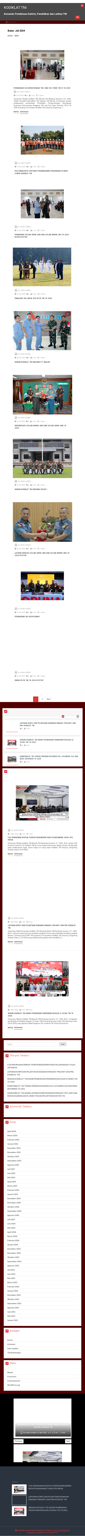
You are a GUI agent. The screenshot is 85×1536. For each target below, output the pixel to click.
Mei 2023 (11, 1278)
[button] (77, 17)
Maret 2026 (12, 1135)
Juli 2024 (11, 1219)
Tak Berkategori (14, 1352)
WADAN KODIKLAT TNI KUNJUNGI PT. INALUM (32, 362)
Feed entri (11, 1376)
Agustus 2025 (13, 1165)
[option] (42, 1418)
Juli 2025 (11, 1169)
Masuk (10, 1372)
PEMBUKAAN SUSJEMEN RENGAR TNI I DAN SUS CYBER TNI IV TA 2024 (42, 88)
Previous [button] (19, 1441)
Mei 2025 (11, 1177)
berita (16, 111)
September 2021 (14, 1303)
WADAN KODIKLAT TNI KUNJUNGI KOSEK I (31, 489)
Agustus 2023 (13, 1265)
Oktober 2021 (13, 1299)
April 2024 (11, 1232)
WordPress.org (13, 1385)
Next (48, 699)
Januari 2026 (12, 1144)
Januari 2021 (12, 1320)
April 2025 (11, 1181)
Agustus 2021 (13, 1307)
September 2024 (14, 1211)
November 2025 (14, 1152)
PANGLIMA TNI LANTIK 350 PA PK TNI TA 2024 (33, 298)
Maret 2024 (12, 1236)
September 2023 (14, 1261)
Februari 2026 (13, 1139)
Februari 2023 (13, 1286)
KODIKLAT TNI (15, 7)
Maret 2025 (12, 1186)
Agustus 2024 (13, 1215)
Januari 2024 (12, 1244)
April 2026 (11, 1131)
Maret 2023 (12, 1282)
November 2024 (14, 1202)
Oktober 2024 (13, 1207)
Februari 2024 (13, 1240)
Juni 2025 (11, 1173)
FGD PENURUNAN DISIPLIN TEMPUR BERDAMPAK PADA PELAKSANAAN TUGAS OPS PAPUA (43, 1425)
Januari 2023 (12, 1291)
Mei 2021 (11, 1316)
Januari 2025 (12, 1194)
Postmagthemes (51, 1532)
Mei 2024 (11, 1228)
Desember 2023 (14, 1249)
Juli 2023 (11, 1270)
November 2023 (14, 1253)
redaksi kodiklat (24, 92)
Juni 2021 (11, 1312)
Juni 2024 (11, 1223)
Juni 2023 (11, 1274)
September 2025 (14, 1160)
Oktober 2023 (13, 1257)
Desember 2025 (14, 1148)
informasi (24, 111)
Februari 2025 (13, 1190)
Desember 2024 (14, 1198)
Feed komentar (13, 1381)
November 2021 (14, 1295)
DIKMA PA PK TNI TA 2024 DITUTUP (29, 680)
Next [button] (68, 1441)
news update (12, 1348)
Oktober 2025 (13, 1156)
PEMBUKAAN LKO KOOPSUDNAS (27, 616)
